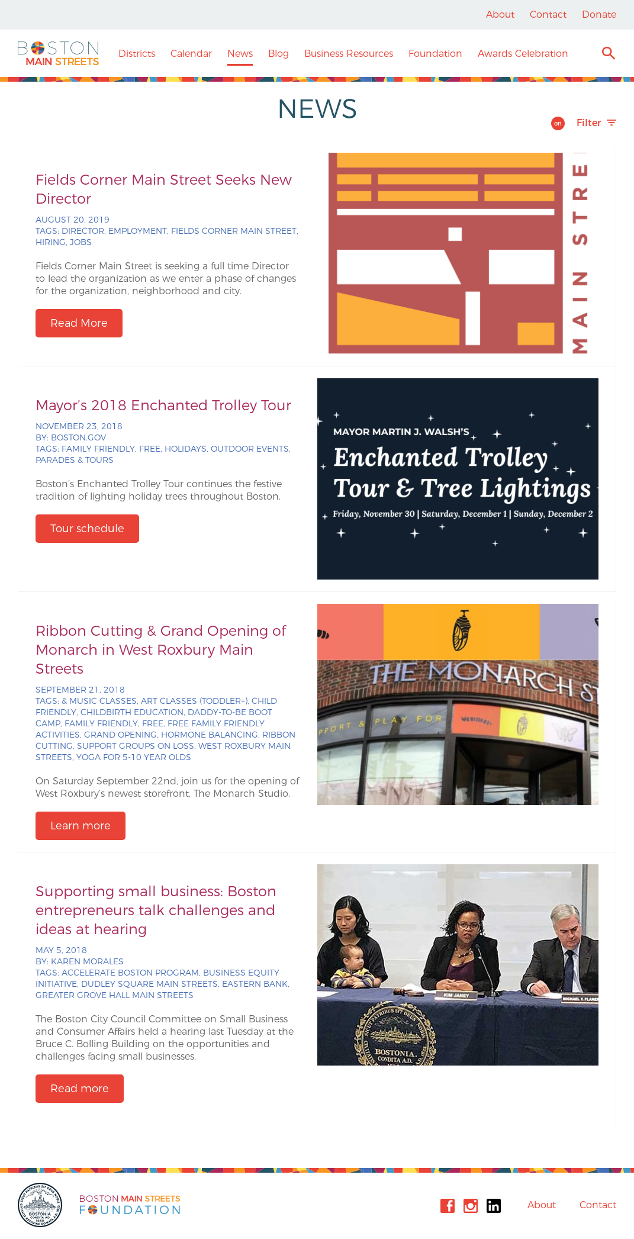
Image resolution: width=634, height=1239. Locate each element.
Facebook (447, 1206)
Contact (548, 14)
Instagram (471, 1206)
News (240, 53)
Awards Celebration (523, 53)
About (500, 14)
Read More (79, 323)
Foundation (435, 53)
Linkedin (494, 1206)
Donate (599, 14)
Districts (136, 53)
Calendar (191, 53)
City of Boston (41, 1205)
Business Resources (348, 53)
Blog (278, 53)
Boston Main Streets (58, 53)
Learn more (80, 825)
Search (608, 54)
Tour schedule (87, 528)
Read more (79, 1088)
